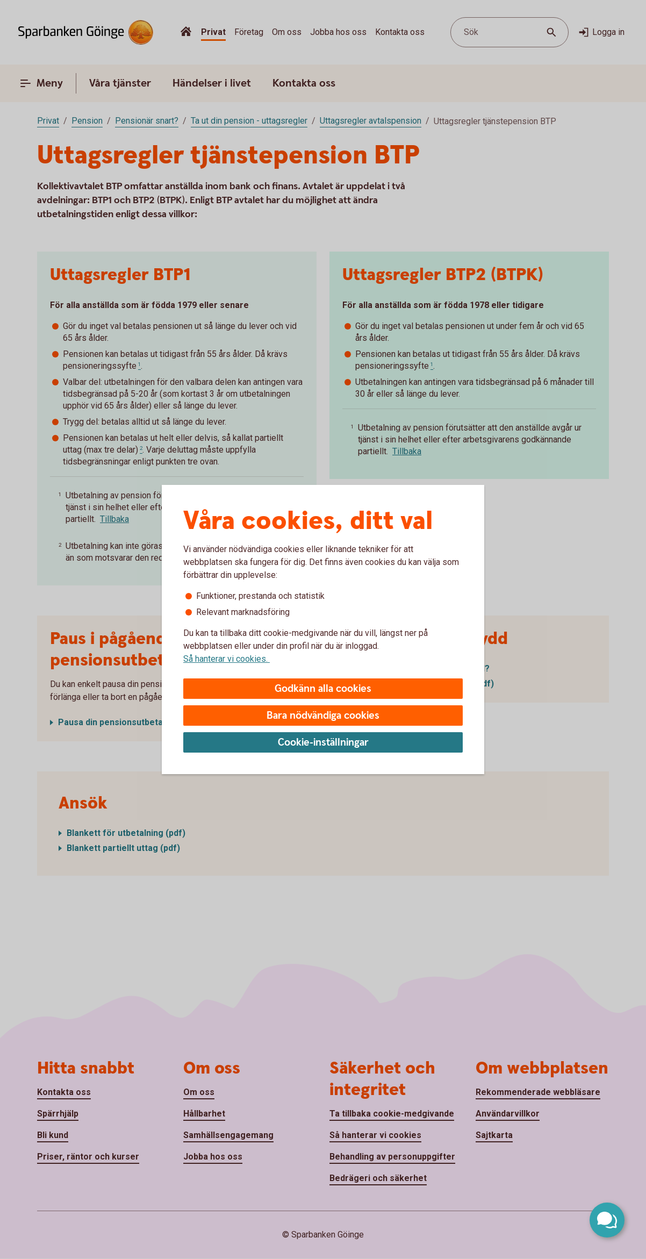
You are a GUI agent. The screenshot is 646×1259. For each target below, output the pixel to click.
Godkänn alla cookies (323, 689)
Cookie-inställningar (323, 742)
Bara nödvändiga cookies (323, 716)
